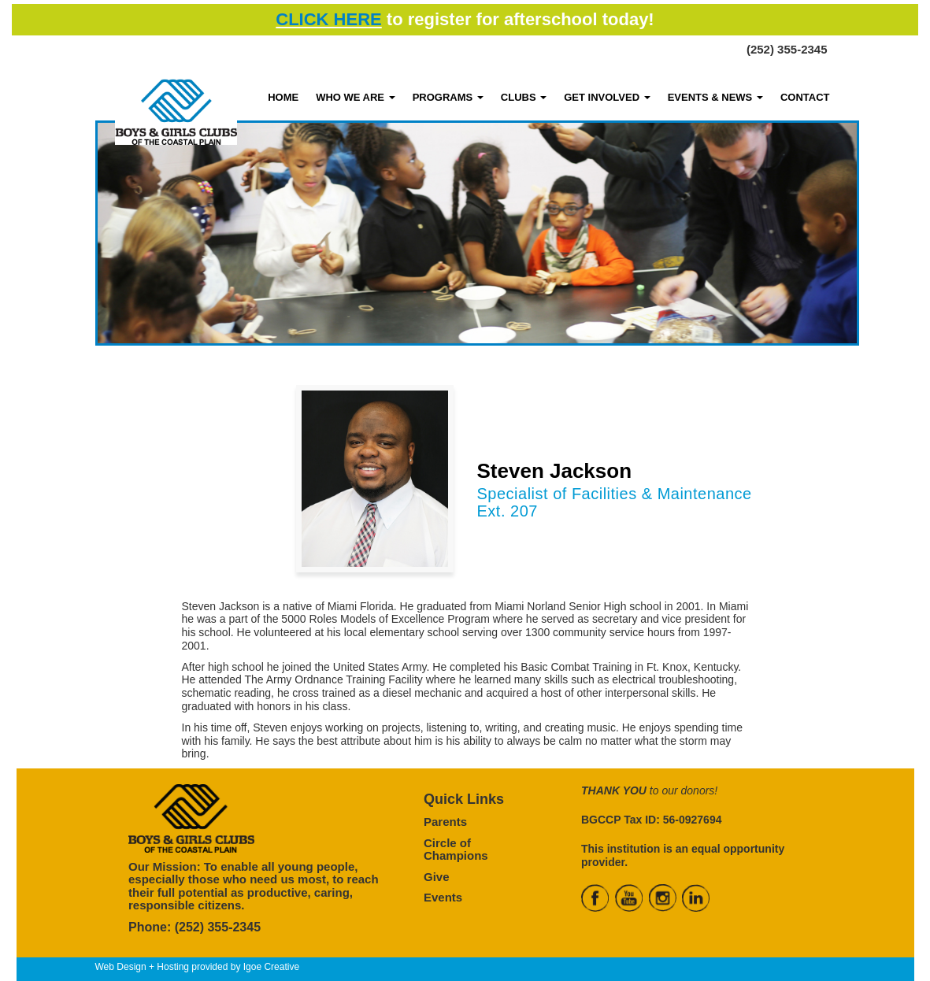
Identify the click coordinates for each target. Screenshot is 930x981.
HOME (283, 97)
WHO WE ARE (355, 97)
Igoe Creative (271, 966)
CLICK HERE (328, 19)
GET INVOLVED (607, 97)
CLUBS (524, 97)
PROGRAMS (448, 97)
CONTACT (805, 97)
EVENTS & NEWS (715, 97)
